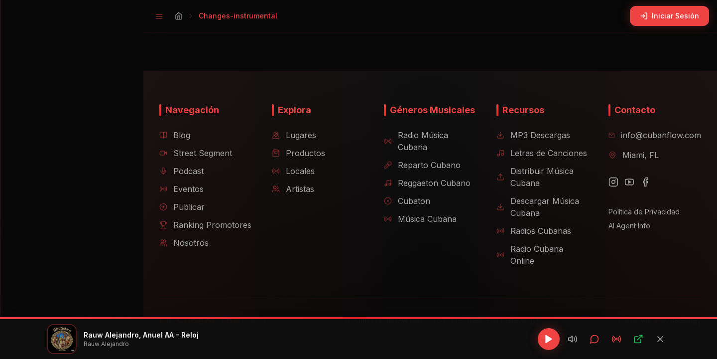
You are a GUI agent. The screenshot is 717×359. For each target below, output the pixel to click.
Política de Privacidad (641, 223)
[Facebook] (642, 194)
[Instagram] (610, 194)
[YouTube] (626, 194)
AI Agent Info (626, 237)
